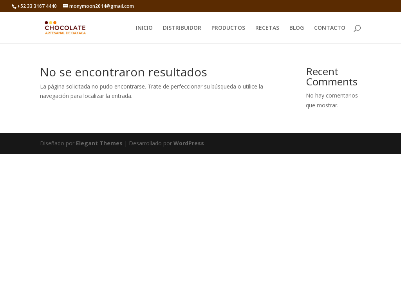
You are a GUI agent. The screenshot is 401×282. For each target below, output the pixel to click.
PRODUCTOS (228, 28)
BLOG (296, 28)
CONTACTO (329, 28)
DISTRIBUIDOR (182, 28)
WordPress (188, 143)
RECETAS (267, 28)
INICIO (144, 28)
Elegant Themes (99, 143)
